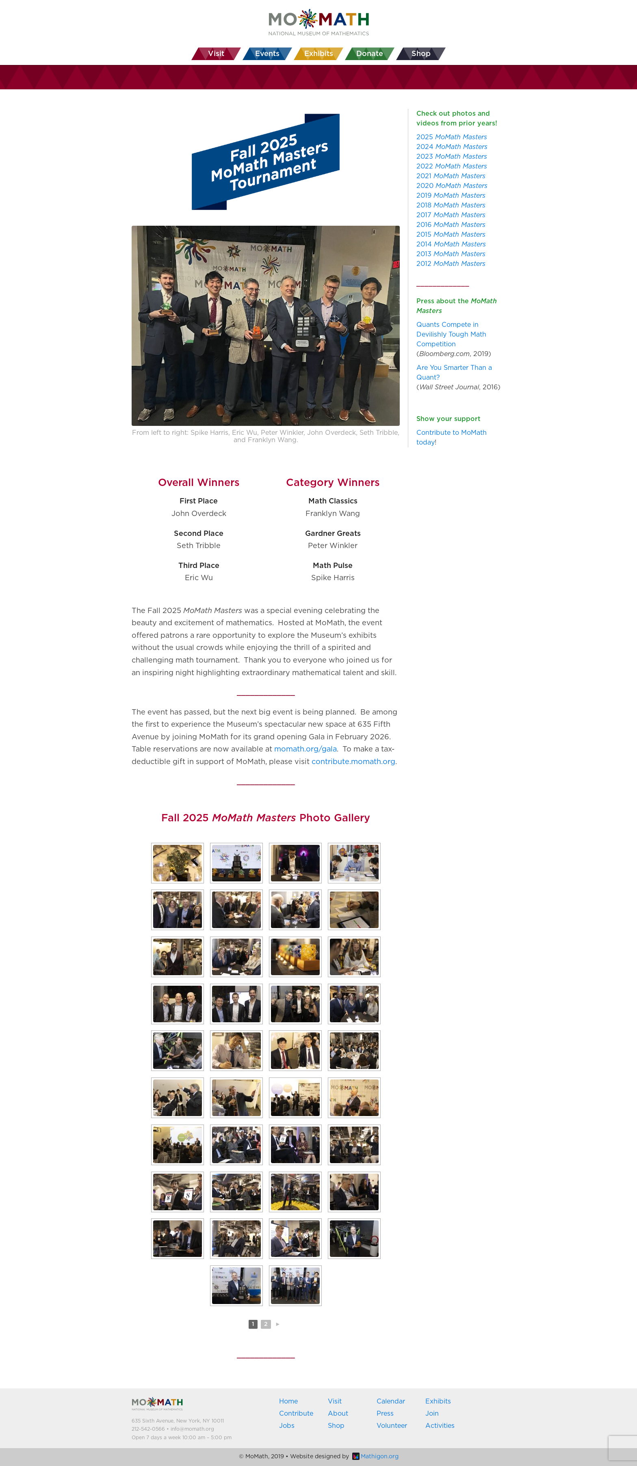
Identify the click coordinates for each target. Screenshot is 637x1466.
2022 (451, 166)
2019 (450, 195)
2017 (450, 215)
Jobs (287, 1426)
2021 (450, 176)
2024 (452, 147)
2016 (450, 225)
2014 (451, 244)
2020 (452, 186)
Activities (440, 1426)
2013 (450, 254)
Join (432, 1413)
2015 (450, 234)
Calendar (391, 1401)
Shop (336, 1426)
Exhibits (438, 1401)
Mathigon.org (375, 1457)
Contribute (296, 1413)
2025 (451, 137)
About (338, 1413)
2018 (450, 205)
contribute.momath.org (353, 762)
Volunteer (392, 1426)
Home (288, 1401)
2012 (450, 264)
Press (385, 1413)
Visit (335, 1401)
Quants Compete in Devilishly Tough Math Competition (451, 335)
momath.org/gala (305, 749)
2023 (451, 156)
